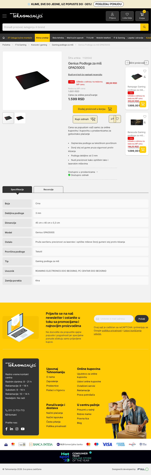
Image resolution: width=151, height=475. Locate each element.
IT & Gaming (119, 38)
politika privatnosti (112, 330)
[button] (9, 80)
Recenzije (49, 190)
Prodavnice (52, 385)
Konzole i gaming (39, 45)
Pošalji (142, 318)
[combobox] (75, 27)
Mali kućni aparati (75, 38)
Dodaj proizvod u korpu (95, 109)
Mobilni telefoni (103, 38)
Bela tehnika (58, 38)
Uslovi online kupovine (89, 381)
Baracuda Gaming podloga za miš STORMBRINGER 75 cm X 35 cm (137, 134)
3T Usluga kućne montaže (20, 38)
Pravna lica (83, 418)
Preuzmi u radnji (85, 409)
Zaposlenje (52, 381)
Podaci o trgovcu (55, 390)
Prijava (112, 18)
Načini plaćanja (54, 412)
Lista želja (127, 18)
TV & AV (90, 38)
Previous (127, 61)
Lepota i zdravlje (135, 38)
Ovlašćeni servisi (86, 385)
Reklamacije (83, 390)
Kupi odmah (85, 119)
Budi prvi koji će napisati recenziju (85, 74)
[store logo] (26, 16)
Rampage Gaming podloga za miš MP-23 (137, 88)
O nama (50, 377)
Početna (6, 45)
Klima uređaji (42, 38)
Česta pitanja (53, 421)
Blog (79, 423)
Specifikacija (17, 190)
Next (146, 61)
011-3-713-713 (14, 410)
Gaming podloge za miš (63, 45)
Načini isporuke (54, 417)
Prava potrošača (86, 394)
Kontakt (11, 414)
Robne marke (84, 414)
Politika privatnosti (56, 426)
